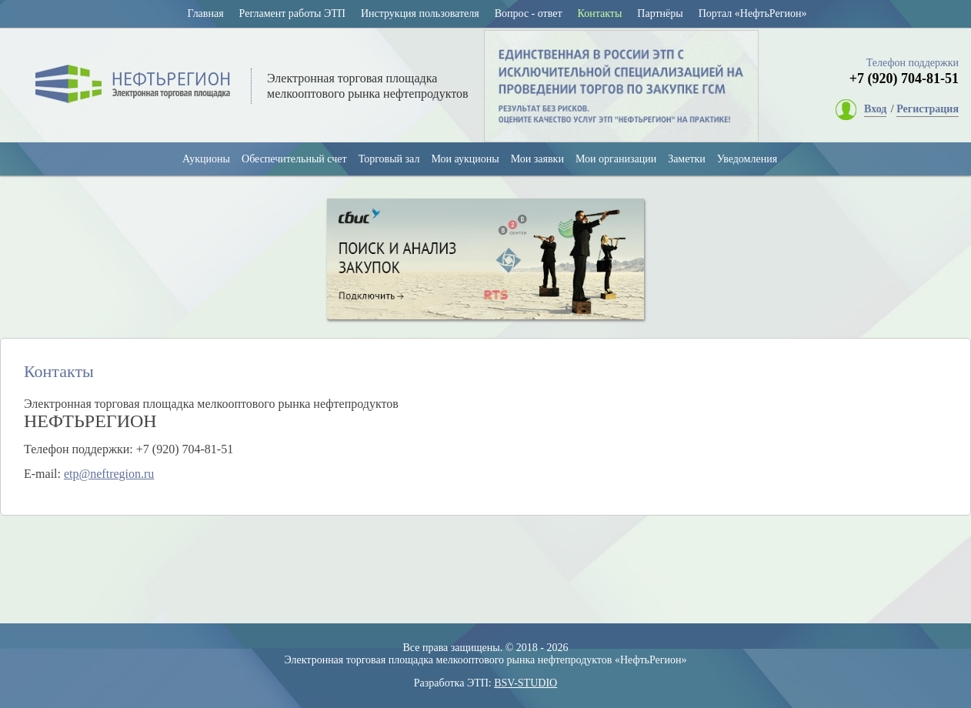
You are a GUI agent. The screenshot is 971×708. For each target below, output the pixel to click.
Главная (206, 13)
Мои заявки (537, 159)
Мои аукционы (465, 159)
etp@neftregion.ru (109, 473)
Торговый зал (389, 159)
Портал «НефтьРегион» (753, 13)
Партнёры (659, 13)
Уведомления (747, 159)
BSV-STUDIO (525, 683)
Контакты (600, 13)
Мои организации (616, 159)
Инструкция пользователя (420, 13)
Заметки (687, 159)
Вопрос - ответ (528, 13)
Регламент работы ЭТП (292, 13)
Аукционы (206, 159)
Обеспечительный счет (294, 159)
